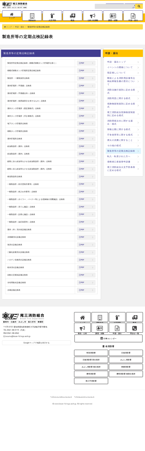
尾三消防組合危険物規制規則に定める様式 (121, 121)
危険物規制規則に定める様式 (121, 112)
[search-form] (114, 10)
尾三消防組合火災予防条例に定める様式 (121, 176)
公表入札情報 (92, 25)
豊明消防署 (91, 410)
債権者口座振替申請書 (118, 169)
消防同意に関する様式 (118, 105)
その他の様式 (114, 153)
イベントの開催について (120, 74)
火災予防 (52, 25)
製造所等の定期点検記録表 (121, 158)
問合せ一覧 (116, 4)
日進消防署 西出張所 (91, 393)
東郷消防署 (126, 402)
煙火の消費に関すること (120, 147)
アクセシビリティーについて (86, 436)
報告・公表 (82, 362)
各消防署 (134, 4)
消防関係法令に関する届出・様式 (120, 130)
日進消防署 (126, 385)
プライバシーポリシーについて (59, 436)
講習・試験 (113, 25)
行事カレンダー (110, 370)
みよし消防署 (126, 393)
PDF (82, 71)
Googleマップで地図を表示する (36, 368)
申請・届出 (133, 25)
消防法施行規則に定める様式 (121, 99)
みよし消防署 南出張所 (91, 402)
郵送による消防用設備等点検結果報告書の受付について (121, 88)
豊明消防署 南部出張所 (125, 410)
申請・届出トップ (116, 69)
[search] (139, 10)
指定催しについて (116, 80)
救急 (72, 25)
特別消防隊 (91, 385)
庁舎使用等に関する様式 (120, 142)
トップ (11, 25)
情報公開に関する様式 (118, 136)
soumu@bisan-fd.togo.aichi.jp (16, 361)
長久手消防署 (91, 419)
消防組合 (32, 25)
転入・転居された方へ (118, 163)
